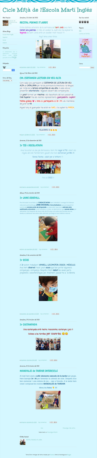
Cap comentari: (41, 67)
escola (10, 55)
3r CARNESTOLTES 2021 (9, 52)
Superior (5, 37)
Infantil (5, 43)
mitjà (14, 57)
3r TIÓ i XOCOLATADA (31, 145)
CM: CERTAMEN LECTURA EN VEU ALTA (40, 78)
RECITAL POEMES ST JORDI (34, 22)
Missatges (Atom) (52, 432)
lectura (9, 57)
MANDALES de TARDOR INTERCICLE (39, 371)
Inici (42, 428)
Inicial (4, 40)
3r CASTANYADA (28, 324)
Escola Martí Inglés (8, 35)
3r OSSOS (24, 260)
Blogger (69, 455)
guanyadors (5, 57)
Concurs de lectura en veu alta (13, 22)
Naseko (52, 455)
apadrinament (6, 53)
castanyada (14, 53)
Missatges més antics (69, 428)
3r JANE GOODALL (30, 198)
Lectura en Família (84, 34)
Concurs (4, 55)
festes (15, 55)
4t (16, 52)
